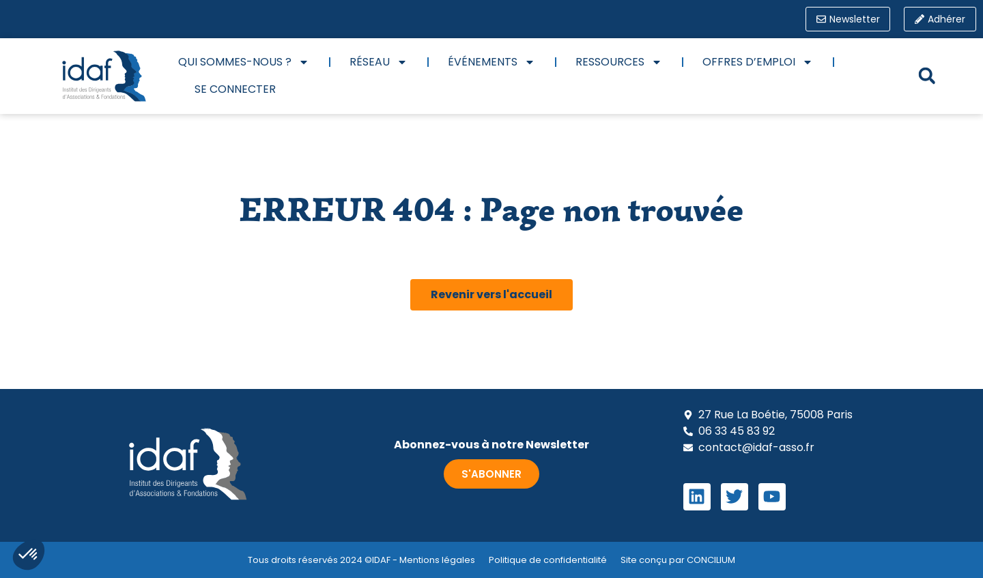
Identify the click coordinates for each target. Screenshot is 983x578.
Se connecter (235, 89)
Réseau (379, 62)
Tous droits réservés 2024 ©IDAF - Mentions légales (361, 559)
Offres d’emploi (757, 62)
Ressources (618, 62)
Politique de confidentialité (548, 559)
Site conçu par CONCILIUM (678, 559)
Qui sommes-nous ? (243, 62)
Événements (491, 62)
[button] (926, 76)
